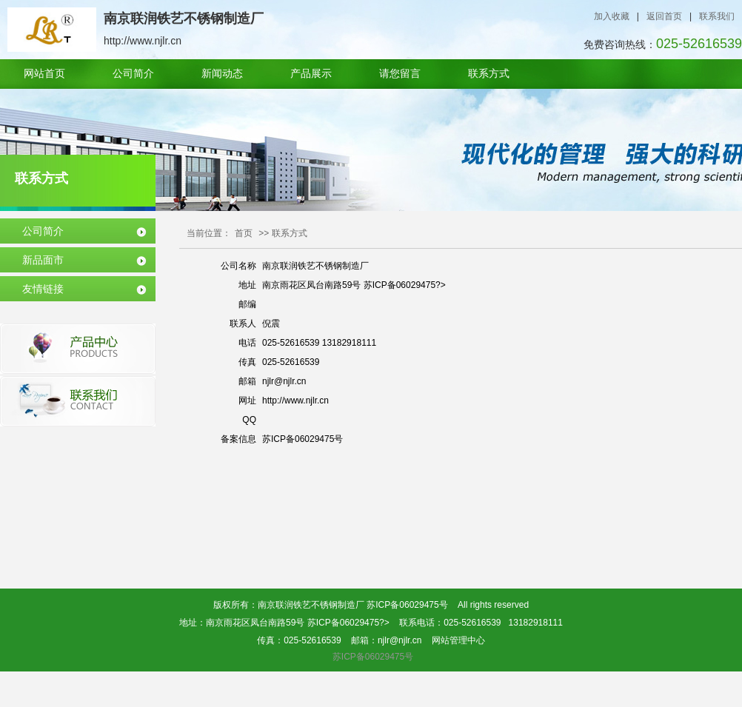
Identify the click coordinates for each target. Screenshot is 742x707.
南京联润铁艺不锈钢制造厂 (315, 266)
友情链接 (43, 289)
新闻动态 (222, 73)
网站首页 (44, 73)
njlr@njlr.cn (284, 381)
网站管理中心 (458, 640)
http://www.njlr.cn (295, 400)
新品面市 (43, 260)
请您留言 (400, 73)
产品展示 (311, 73)
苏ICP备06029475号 (407, 605)
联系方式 (488, 73)
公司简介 (133, 73)
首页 (244, 233)
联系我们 (717, 16)
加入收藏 (611, 16)
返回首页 (664, 16)
